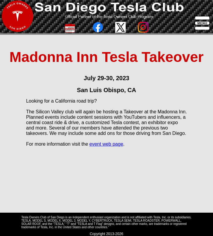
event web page (106, 144)
